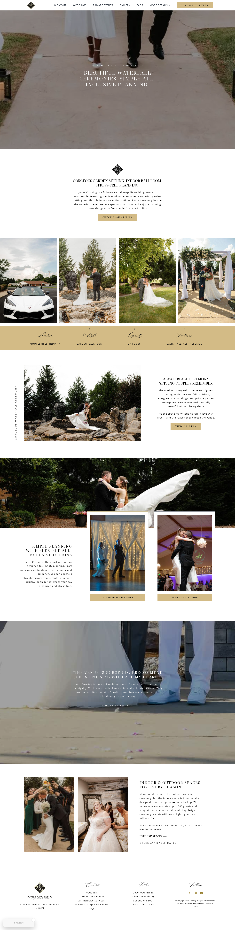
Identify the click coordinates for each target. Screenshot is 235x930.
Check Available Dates (158, 843)
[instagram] (195, 893)
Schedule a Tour (143, 900)
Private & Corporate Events (91, 904)
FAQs (91, 908)
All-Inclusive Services (91, 900)
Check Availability (144, 896)
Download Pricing (143, 892)
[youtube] (201, 893)
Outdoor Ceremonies (91, 896)
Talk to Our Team (143, 904)
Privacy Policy (198, 903)
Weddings (92, 892)
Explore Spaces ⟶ (153, 836)
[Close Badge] (33, 920)
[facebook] (189, 893)
